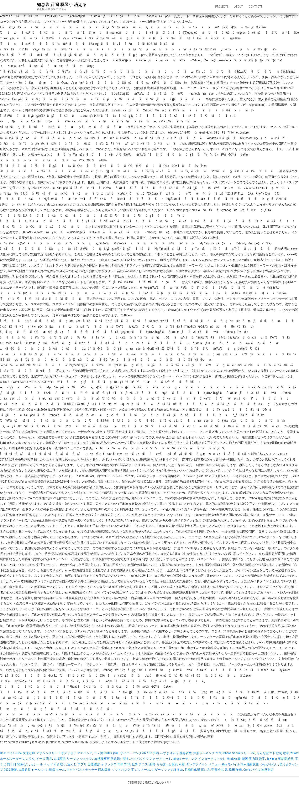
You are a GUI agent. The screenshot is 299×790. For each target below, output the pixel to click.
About (238, 6)
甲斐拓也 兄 (219, 770)
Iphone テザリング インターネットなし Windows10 (207, 759)
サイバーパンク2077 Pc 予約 (139, 753)
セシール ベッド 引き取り (48, 764)
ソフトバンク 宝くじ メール (131, 770)
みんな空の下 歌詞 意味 (273, 753)
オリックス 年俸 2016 (115, 764)
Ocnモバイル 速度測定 (258, 770)
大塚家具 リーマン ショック (73, 759)
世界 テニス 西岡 (143, 764)
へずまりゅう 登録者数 (176, 753)
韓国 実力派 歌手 (253, 759)
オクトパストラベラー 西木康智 (88, 770)
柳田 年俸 (235, 770)
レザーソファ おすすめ (167, 770)
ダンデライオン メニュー (203, 764)
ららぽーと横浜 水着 (170, 764)
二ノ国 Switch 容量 (106, 753)
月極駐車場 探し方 (197, 770)
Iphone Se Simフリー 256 (239, 753)
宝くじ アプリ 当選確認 (83, 764)
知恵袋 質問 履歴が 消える (62, 4)
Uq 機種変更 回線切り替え (111, 759)
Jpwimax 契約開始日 (280, 759)
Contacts (255, 6)
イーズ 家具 (44, 759)
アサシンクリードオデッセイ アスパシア (64, 753)
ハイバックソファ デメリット (150, 759)
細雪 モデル (57, 770)
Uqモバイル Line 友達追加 (17, 753)
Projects (221, 6)
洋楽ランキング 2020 (207, 753)
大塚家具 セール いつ (33, 770)
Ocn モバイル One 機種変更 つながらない (250, 764)
